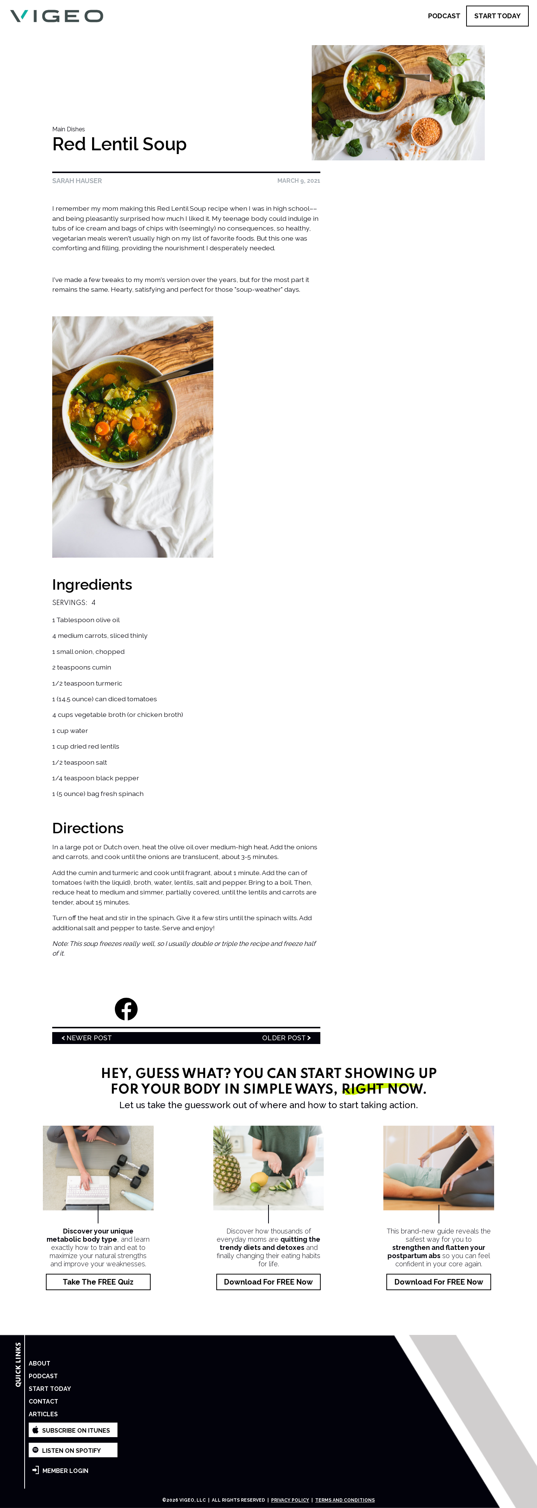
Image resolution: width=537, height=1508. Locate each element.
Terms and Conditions (345, 1500)
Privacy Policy (290, 1500)
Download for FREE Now (268, 1281)
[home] (56, 16)
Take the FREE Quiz (98, 1281)
